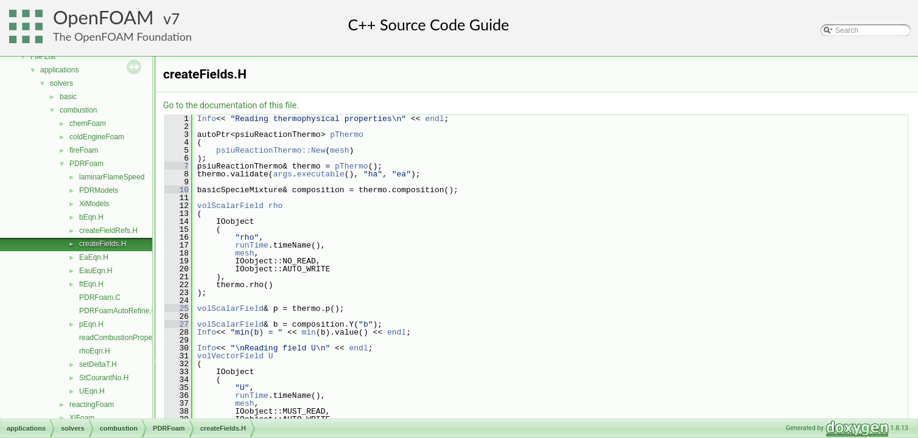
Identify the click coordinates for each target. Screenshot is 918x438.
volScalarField (230, 205)
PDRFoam (86, 163)
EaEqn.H (93, 257)
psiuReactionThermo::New (270, 150)
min (308, 332)
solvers (61, 83)
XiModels (94, 204)
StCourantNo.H (103, 378)
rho (275, 205)
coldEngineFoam (96, 137)
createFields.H (102, 244)
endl (434, 118)
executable (321, 174)
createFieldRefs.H (108, 230)
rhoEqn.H (94, 351)
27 (177, 324)
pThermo (346, 134)
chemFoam (87, 123)
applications (59, 70)
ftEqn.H (91, 284)
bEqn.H (91, 217)
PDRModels (98, 190)
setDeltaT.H (98, 364)
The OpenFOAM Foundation (122, 36)
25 (177, 308)
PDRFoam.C (100, 297)
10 (177, 189)
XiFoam (81, 418)
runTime (251, 245)
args (282, 174)
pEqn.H (91, 324)
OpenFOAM (103, 17)
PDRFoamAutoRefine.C (117, 311)
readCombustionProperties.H (126, 337)
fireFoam (83, 150)
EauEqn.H (96, 270)
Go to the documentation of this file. (231, 105)
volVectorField (230, 355)
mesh (339, 150)
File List (42, 56)
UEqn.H (92, 391)
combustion (78, 110)
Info (206, 118)
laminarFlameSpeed (111, 177)
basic (68, 96)
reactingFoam (91, 404)
